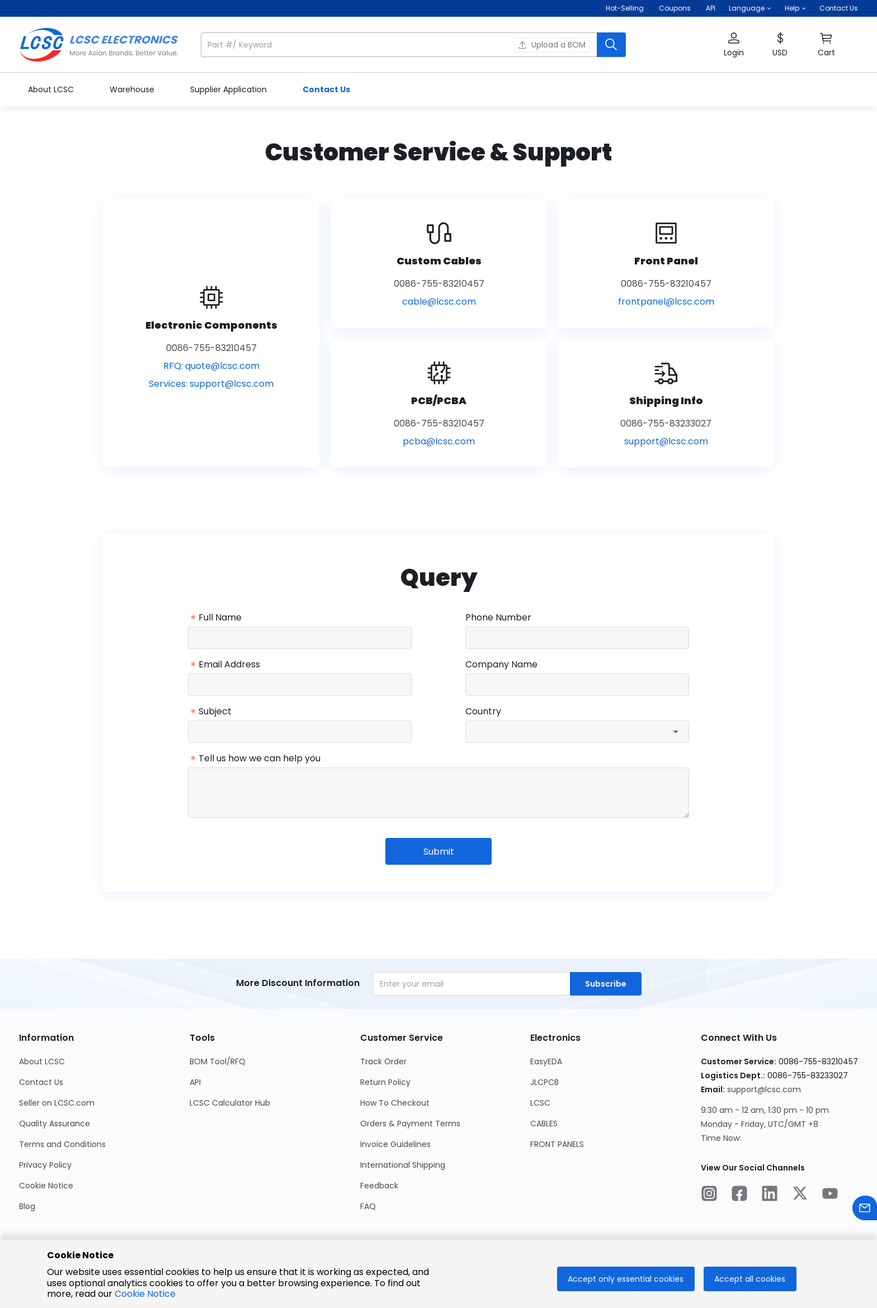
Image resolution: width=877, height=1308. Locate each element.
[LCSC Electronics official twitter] (799, 1195)
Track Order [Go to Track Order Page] (383, 1061)
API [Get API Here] (710, 8)
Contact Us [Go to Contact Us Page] (41, 1082)
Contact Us (838, 8)
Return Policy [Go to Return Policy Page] (385, 1082)
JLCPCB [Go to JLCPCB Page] (544, 1082)
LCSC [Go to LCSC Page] (540, 1102)
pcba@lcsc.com (439, 441)
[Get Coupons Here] (675, 8)
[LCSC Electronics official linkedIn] (769, 1195)
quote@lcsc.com (222, 365)
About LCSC (52, 89)
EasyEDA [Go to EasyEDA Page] (546, 1061)
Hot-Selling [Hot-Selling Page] (625, 8)
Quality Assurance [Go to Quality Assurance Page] (54, 1123)
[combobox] (577, 732)
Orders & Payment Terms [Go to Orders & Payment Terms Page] (410, 1123)
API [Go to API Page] (195, 1082)
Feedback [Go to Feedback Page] (379, 1185)
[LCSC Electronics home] (98, 44)
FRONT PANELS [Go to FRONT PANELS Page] (557, 1144)
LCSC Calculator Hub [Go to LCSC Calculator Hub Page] (230, 1102)
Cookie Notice (145, 1293)
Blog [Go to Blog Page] (27, 1206)
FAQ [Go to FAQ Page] (368, 1206)
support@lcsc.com (232, 383)
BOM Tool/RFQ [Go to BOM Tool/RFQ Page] (218, 1061)
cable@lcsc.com (439, 301)
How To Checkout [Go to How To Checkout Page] (395, 1102)
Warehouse (133, 89)
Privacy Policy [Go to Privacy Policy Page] (45, 1164)
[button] (750, 8)
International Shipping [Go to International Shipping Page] (402, 1164)
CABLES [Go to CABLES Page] (544, 1123)
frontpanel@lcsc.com (666, 301)
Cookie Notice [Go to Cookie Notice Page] (46, 1185)
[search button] (611, 44)
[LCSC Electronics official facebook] (739, 1195)
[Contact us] (864, 1210)
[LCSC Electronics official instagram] (709, 1195)
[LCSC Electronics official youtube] (830, 1195)
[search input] (400, 45)
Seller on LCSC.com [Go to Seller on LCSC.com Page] (57, 1102)
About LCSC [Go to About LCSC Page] (42, 1061)
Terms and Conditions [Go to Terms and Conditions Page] (62, 1144)
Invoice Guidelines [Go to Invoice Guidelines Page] (395, 1144)
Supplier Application (229, 89)
